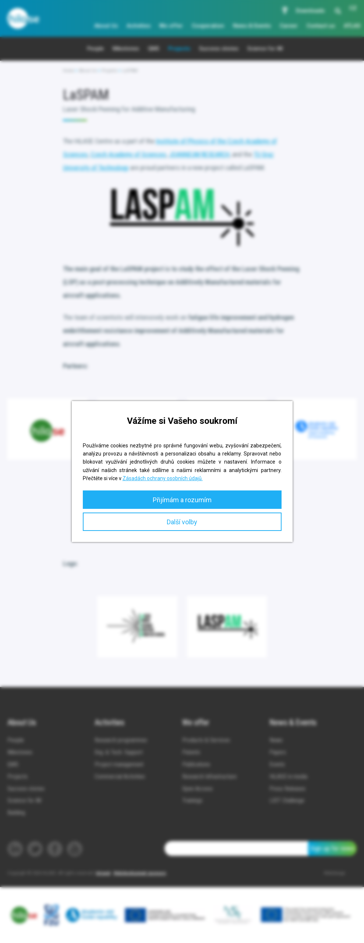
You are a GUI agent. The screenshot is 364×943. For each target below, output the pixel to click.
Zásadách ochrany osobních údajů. (163, 478)
